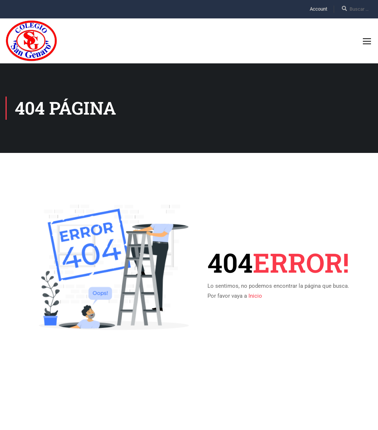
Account (318, 9)
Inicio (255, 296)
